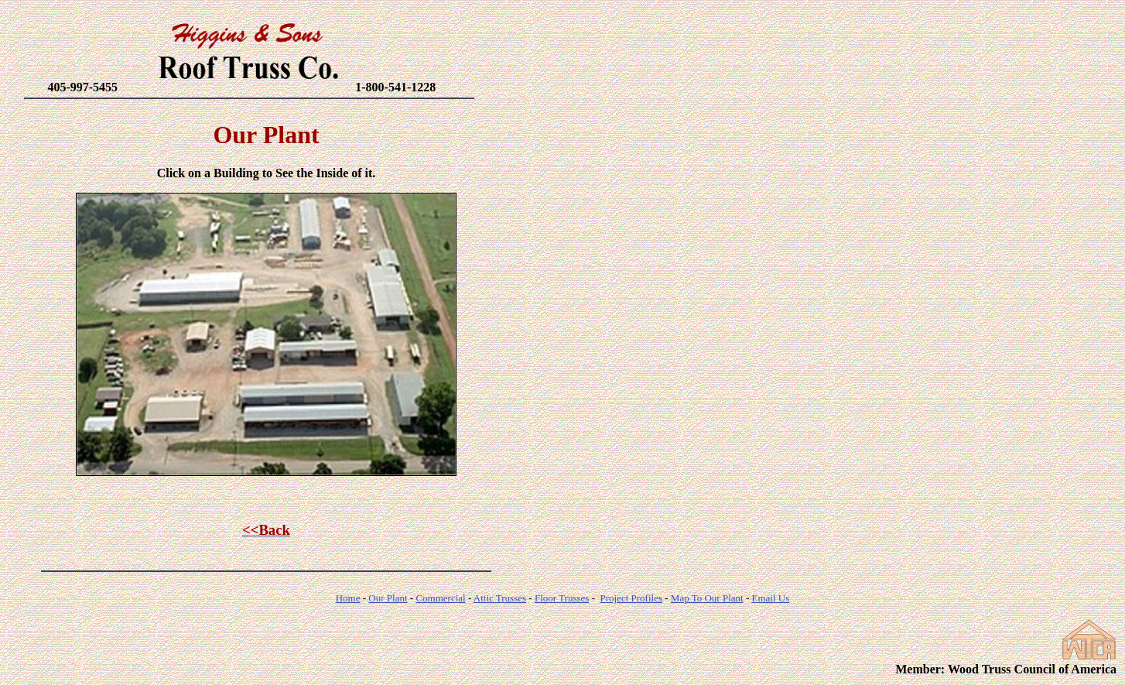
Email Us (771, 598)
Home (348, 598)
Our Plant (387, 598)
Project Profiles (631, 598)
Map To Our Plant (707, 598)
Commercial (440, 598)
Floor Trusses (562, 598)
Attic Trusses (500, 598)
